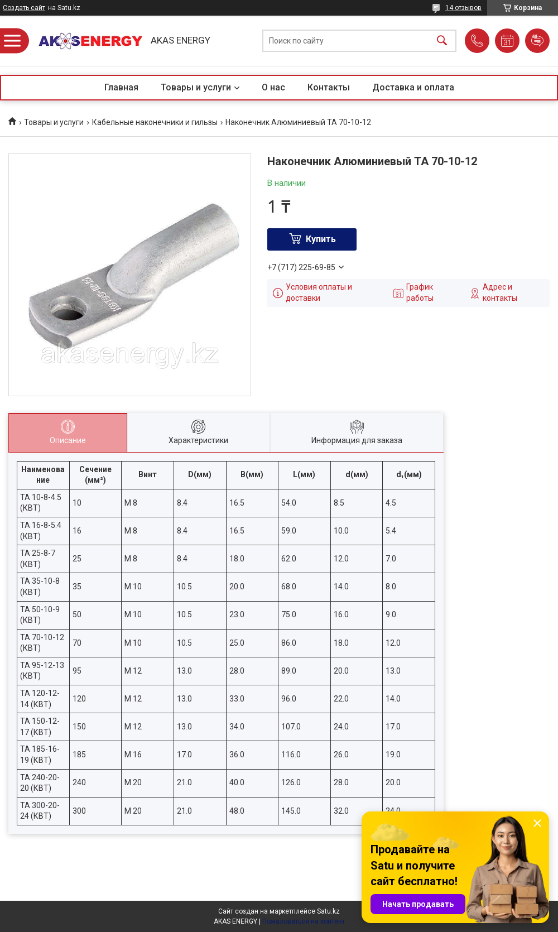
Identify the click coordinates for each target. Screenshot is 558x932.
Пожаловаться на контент (303, 921)
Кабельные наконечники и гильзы (155, 122)
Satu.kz (328, 911)
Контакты (328, 87)
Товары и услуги (196, 87)
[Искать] (442, 41)
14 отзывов (463, 8)
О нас (273, 87)
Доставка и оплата (413, 87)
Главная (121, 87)
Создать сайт (24, 8)
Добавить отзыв (537, 40)
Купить (321, 239)
